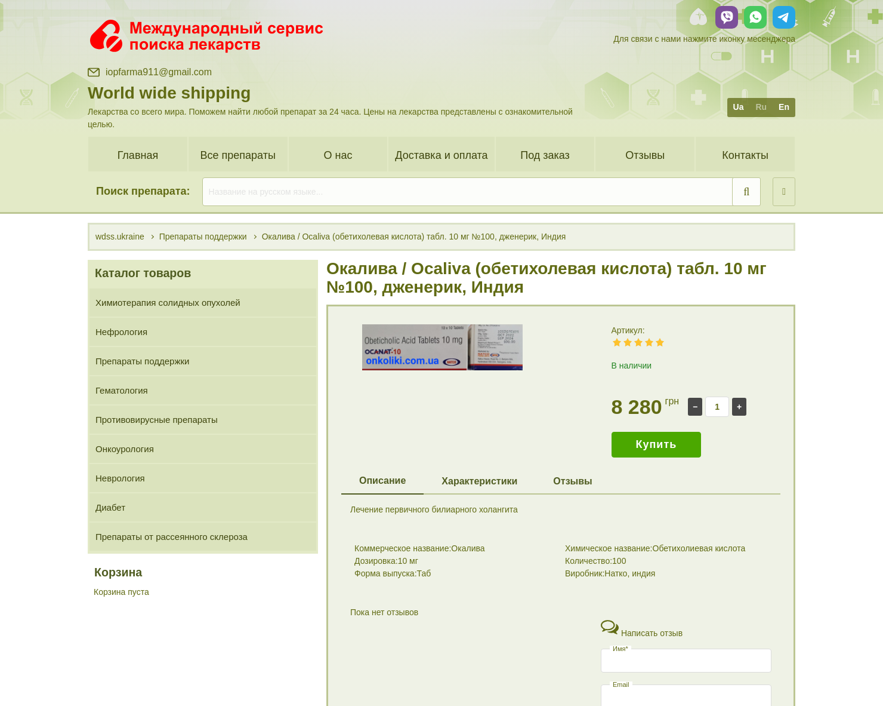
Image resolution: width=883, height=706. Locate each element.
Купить (656, 444)
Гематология (121, 390)
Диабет (110, 507)
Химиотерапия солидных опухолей (167, 302)
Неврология (120, 478)
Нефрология (121, 332)
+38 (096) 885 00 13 (666, 670)
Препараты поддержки (142, 361)
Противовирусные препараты (156, 420)
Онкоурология (124, 449)
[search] (481, 191)
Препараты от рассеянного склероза (171, 537)
